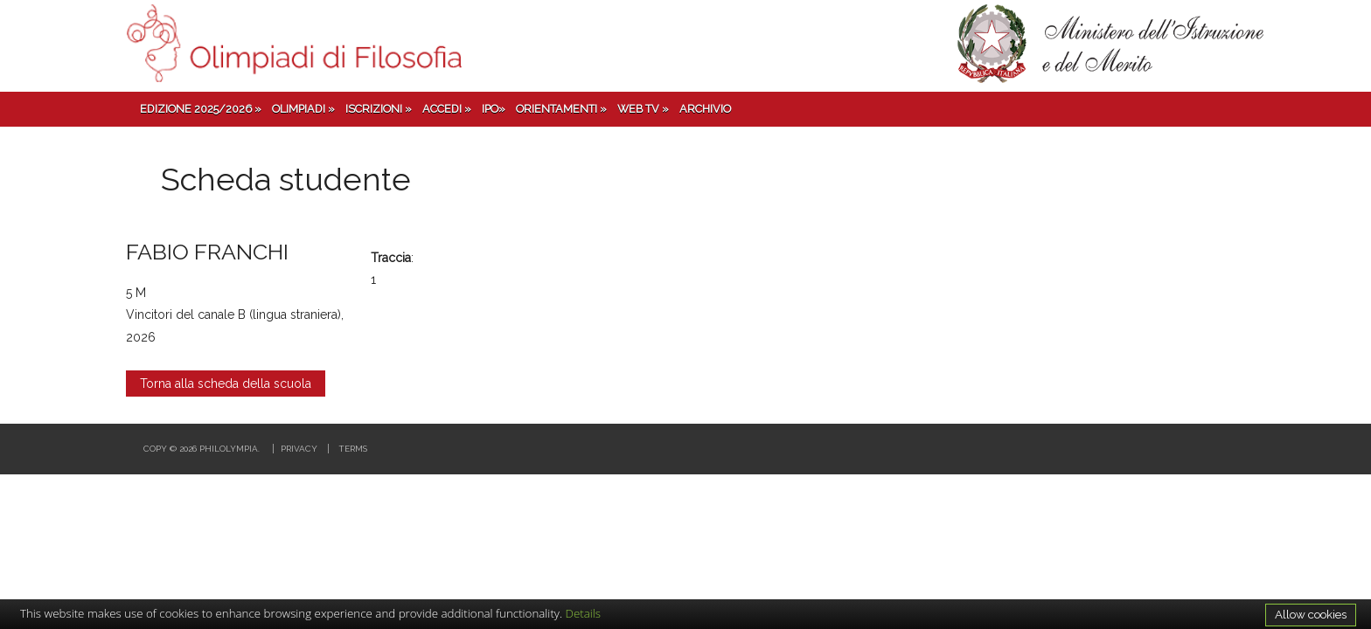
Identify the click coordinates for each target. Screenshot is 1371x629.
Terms (352, 448)
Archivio (705, 108)
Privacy (299, 448)
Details (584, 613)
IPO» (493, 108)
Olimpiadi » (303, 108)
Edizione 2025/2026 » (200, 108)
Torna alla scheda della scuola (225, 384)
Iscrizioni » (378, 108)
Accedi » (446, 108)
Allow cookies (1311, 614)
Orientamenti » (561, 108)
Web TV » (643, 108)
